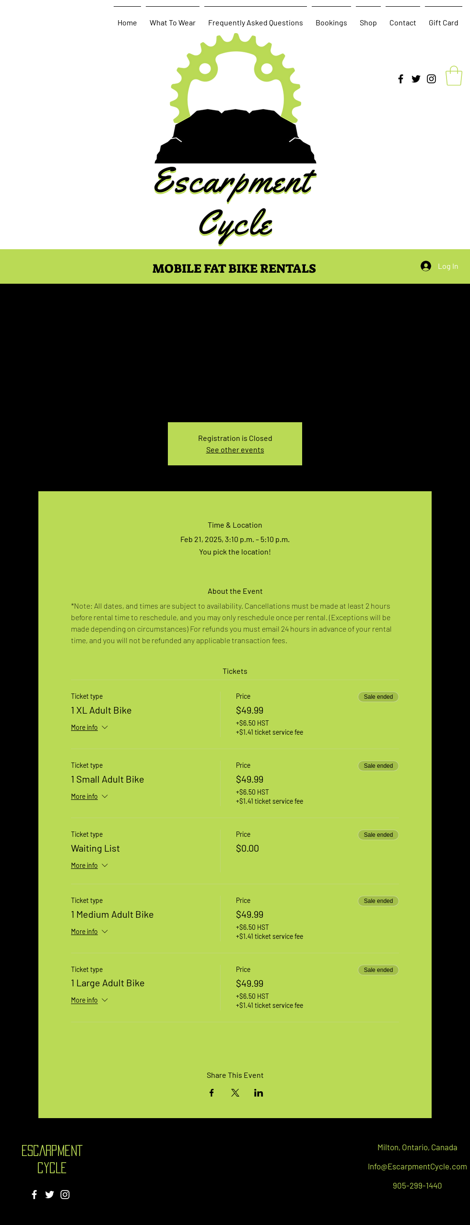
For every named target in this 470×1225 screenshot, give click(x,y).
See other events (235, 449)
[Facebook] (401, 79)
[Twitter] (416, 79)
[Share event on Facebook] (211, 1093)
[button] (454, 76)
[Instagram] (431, 79)
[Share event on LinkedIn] (258, 1093)
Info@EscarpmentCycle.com (417, 1166)
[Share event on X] (235, 1093)
